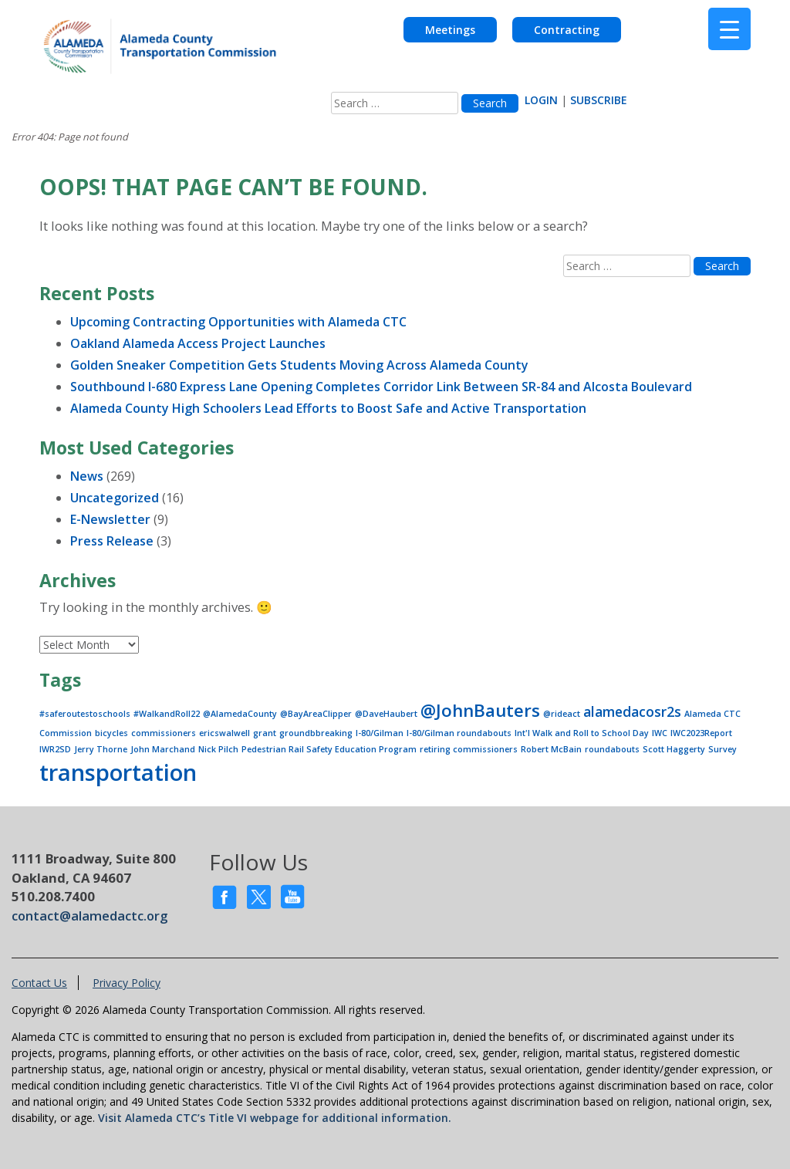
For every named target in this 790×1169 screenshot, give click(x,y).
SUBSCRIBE (598, 100)
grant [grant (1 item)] (264, 733)
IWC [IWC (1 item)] (659, 733)
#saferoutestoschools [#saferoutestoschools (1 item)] (84, 713)
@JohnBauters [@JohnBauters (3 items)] (480, 710)
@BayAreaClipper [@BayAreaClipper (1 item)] (316, 713)
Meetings (450, 29)
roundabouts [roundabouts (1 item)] (612, 749)
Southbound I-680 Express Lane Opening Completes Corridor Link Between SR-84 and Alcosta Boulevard (381, 386)
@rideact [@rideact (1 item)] (561, 713)
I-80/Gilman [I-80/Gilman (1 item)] (379, 733)
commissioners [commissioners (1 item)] (163, 733)
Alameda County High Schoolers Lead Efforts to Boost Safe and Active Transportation (328, 408)
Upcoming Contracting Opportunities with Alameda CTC (238, 321)
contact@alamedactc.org (89, 915)
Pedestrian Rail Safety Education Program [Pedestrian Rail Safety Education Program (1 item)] (329, 749)
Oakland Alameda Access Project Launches (198, 343)
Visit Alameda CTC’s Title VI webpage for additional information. (274, 1117)
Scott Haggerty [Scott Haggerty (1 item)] (674, 749)
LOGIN (541, 100)
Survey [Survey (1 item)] (722, 749)
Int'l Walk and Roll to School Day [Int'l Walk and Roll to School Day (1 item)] (582, 733)
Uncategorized (114, 497)
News (86, 476)
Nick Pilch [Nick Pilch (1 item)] (218, 749)
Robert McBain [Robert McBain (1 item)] (551, 749)
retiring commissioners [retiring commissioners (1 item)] (469, 749)
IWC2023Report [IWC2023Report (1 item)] (701, 733)
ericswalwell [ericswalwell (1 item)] (224, 733)
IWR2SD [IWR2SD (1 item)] (55, 749)
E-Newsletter (110, 519)
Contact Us (39, 982)
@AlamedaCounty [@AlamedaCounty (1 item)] (240, 713)
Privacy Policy (126, 982)
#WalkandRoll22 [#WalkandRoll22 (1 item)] (166, 713)
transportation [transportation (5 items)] (118, 772)
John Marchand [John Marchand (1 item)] (162, 749)
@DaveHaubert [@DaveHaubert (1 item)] (386, 713)
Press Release (112, 540)
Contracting (566, 29)
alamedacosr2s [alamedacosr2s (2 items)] (632, 711)
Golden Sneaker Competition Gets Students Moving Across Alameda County (299, 364)
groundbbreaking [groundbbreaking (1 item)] (316, 733)
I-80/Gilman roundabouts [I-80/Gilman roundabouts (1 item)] (459, 733)
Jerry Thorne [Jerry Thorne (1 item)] (100, 749)
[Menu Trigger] (729, 29)
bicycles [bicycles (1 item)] (111, 733)
